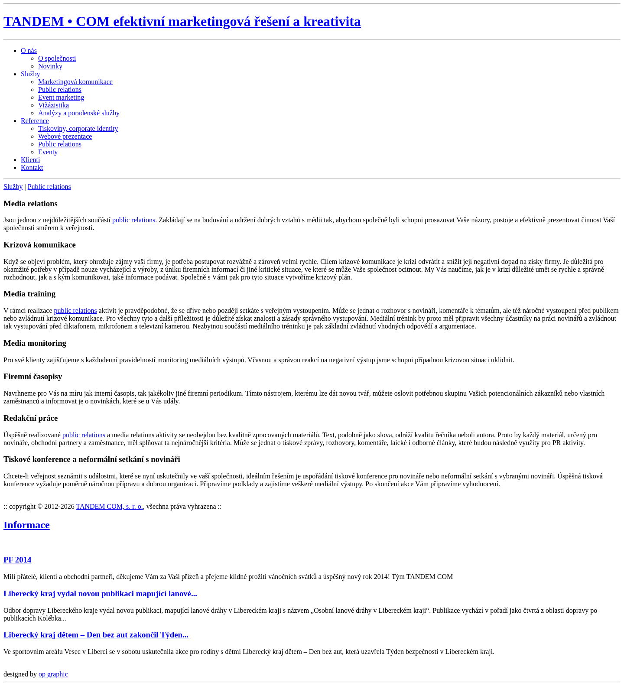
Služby (30, 74)
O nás (29, 50)
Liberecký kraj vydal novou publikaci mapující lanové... (100, 593)
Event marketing (61, 97)
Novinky (50, 66)
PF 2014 (17, 559)
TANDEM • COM (182, 21)
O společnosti (57, 58)
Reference (35, 120)
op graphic (53, 674)
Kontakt (32, 167)
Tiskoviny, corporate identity (78, 128)
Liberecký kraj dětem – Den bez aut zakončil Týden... (95, 634)
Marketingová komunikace (75, 81)
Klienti (30, 159)
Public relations (59, 89)
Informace (26, 524)
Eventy (48, 152)
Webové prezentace (65, 136)
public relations (133, 220)
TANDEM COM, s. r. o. (109, 506)
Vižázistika (53, 105)
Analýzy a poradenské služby (79, 113)
